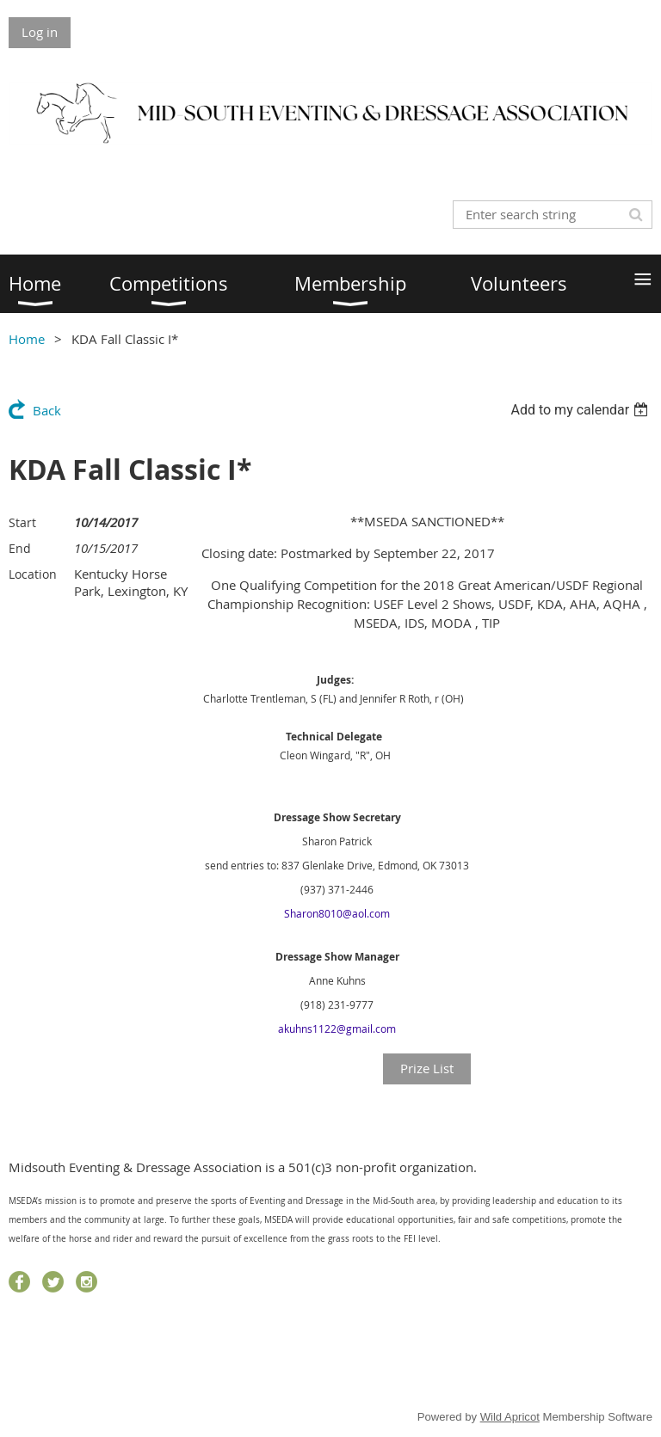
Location (33, 574)
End (20, 548)
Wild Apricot (510, 1416)
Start (22, 522)
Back (47, 410)
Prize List (427, 1068)
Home (27, 338)
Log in (40, 31)
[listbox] (581, 410)
